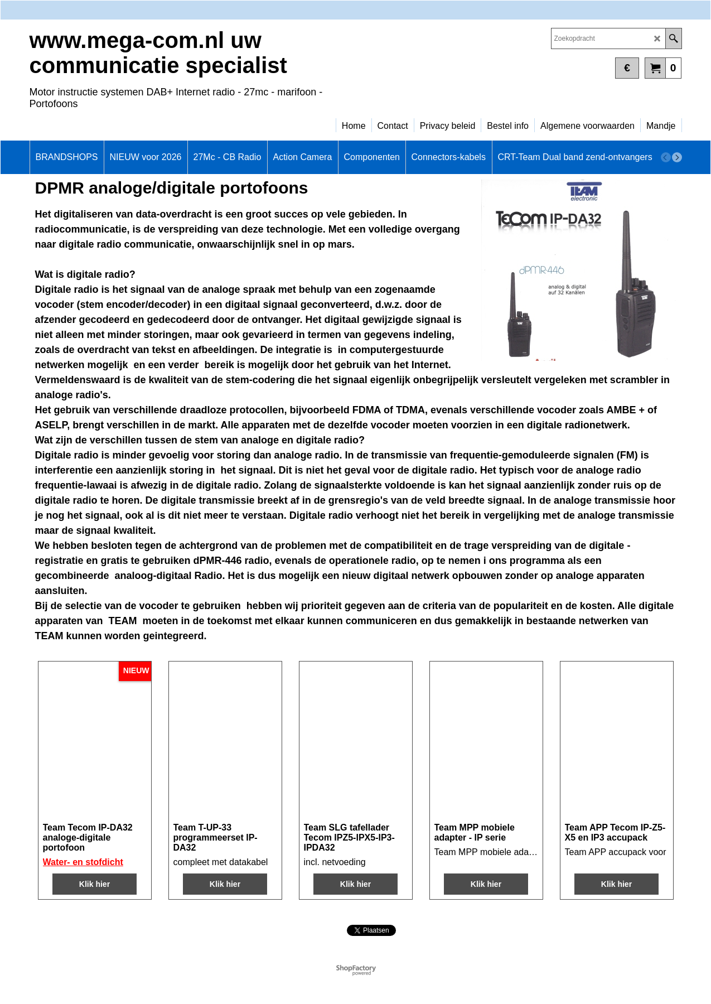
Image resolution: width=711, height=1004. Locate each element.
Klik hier (94, 884)
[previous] (666, 157)
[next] (677, 157)
